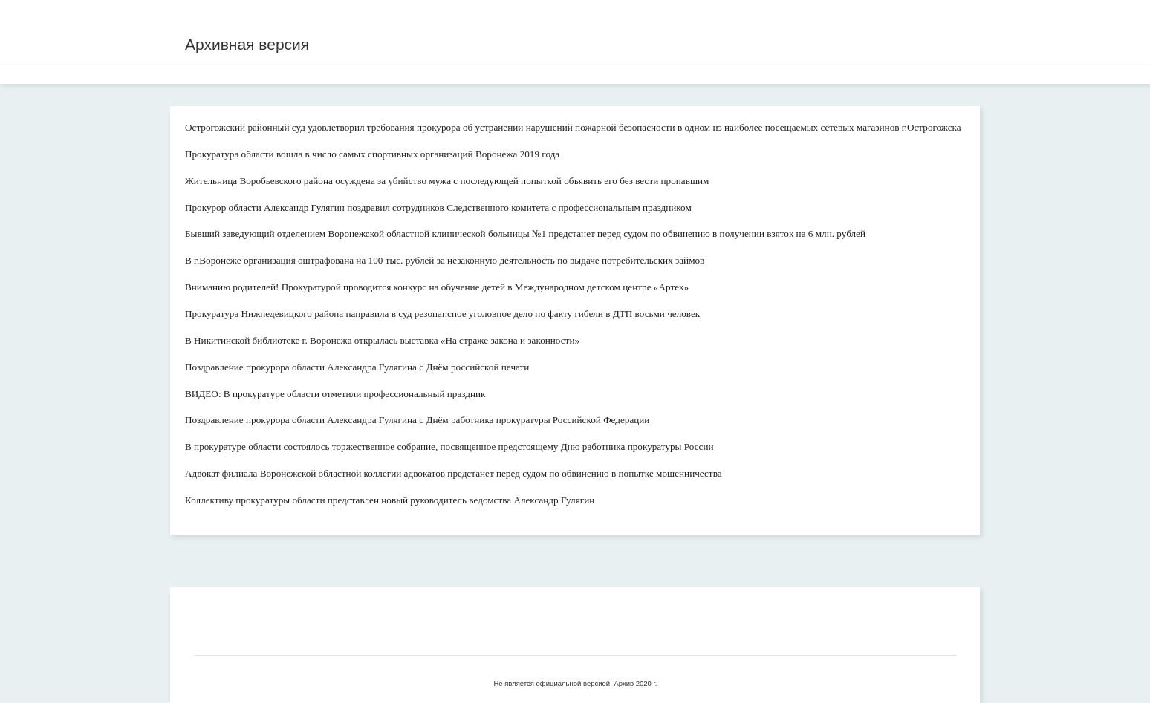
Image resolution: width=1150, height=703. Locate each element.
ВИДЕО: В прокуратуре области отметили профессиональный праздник (335, 393)
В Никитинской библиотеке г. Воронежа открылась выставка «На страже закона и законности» (382, 340)
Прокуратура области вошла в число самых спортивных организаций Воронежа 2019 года (372, 154)
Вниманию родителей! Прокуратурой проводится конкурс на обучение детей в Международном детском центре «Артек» (437, 286)
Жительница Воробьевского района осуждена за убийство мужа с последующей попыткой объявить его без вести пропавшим (447, 180)
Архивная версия (247, 44)
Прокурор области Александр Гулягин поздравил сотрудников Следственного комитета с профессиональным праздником (438, 207)
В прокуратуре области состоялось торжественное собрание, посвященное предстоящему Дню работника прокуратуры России (449, 446)
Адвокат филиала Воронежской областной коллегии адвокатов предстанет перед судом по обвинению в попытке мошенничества (453, 473)
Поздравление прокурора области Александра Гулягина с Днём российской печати (357, 367)
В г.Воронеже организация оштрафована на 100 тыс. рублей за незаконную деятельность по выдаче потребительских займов (444, 260)
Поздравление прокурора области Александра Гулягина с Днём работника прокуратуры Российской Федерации (417, 419)
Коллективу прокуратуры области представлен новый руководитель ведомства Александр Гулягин (389, 500)
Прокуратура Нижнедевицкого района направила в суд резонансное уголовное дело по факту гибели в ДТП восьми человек (442, 313)
